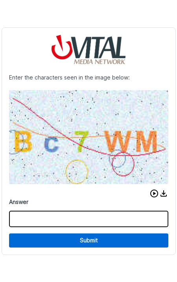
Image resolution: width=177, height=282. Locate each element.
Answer (18, 202)
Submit (89, 240)
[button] (154, 193)
